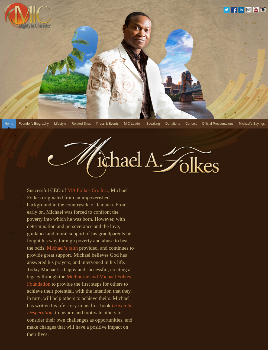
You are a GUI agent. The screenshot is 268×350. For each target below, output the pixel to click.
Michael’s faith (62, 248)
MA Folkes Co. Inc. (87, 190)
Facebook (234, 10)
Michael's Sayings (252, 124)
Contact (190, 124)
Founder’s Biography (34, 124)
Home (9, 124)
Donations (172, 124)
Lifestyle (60, 124)
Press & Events (107, 124)
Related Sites (81, 124)
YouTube (256, 10)
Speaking (153, 124)
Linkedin (241, 10)
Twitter (227, 10)
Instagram (263, 10)
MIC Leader (132, 124)
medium (248, 10)
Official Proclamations (218, 124)
